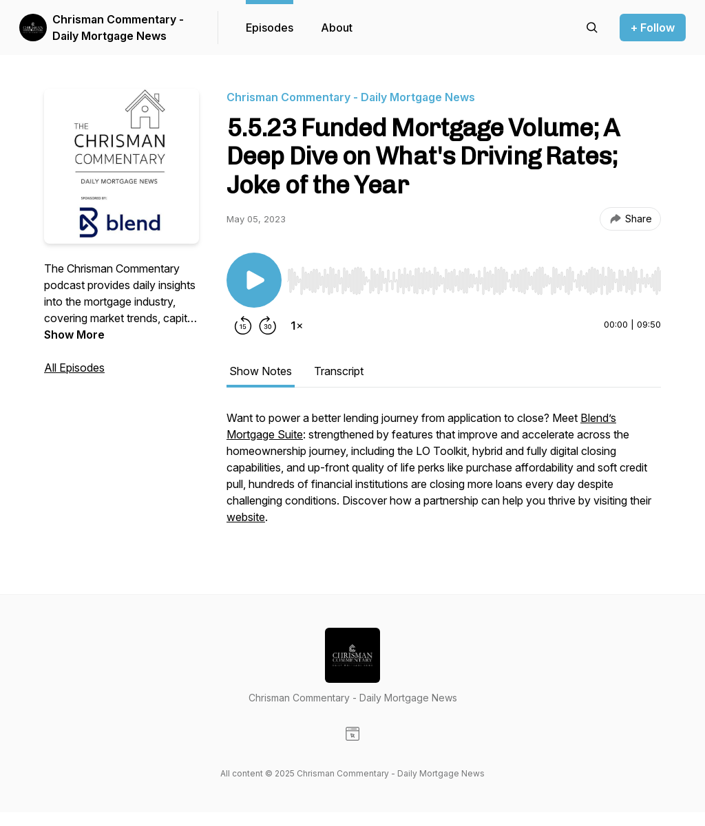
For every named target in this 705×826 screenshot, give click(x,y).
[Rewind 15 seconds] (243, 325)
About (336, 27)
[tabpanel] (444, 474)
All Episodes (74, 367)
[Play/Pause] (254, 280)
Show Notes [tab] (260, 371)
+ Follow (653, 27)
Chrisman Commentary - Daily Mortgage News (118, 27)
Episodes (269, 27)
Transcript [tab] (339, 371)
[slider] (474, 280)
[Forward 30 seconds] (267, 325)
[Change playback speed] (297, 325)
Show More (74, 334)
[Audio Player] (474, 276)
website (246, 517)
